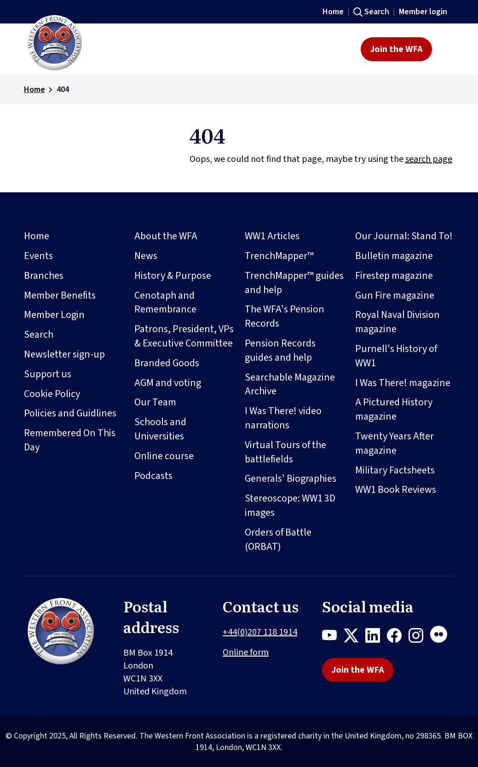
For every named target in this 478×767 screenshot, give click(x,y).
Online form (246, 652)
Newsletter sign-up (64, 354)
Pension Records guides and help (280, 350)
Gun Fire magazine (394, 295)
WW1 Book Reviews (395, 489)
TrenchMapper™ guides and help (294, 282)
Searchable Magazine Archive (290, 384)
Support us (47, 374)
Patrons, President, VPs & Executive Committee (184, 336)
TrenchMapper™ (279, 255)
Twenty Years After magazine (394, 443)
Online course (164, 456)
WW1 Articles (272, 236)
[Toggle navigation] (446, 49)
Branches (43, 275)
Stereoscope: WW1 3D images (290, 505)
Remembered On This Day (69, 440)
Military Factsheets (395, 470)
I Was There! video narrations (283, 418)
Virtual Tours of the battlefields (285, 452)
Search (376, 11)
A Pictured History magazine (393, 409)
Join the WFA (396, 49)
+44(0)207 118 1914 (260, 632)
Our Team (155, 402)
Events (38, 255)
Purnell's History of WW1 (396, 355)
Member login (423, 11)
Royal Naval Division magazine (397, 321)
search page (428, 159)
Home (333, 11)
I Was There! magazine (402, 382)
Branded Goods (166, 363)
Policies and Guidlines (70, 413)
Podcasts (153, 475)
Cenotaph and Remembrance (165, 302)
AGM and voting (167, 382)
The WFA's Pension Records (284, 316)
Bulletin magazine (394, 255)
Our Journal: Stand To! (404, 236)
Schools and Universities (160, 429)
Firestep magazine (394, 275)
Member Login (54, 314)
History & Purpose (172, 275)
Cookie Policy (52, 393)
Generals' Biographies (290, 478)
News (145, 255)
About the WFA (165, 236)
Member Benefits (60, 295)
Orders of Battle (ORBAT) (278, 539)
